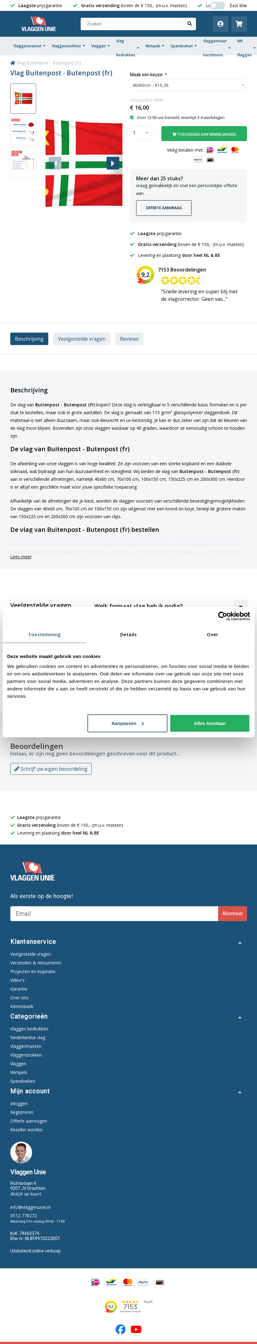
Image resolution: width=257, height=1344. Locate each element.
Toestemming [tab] (44, 634)
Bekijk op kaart (25, 1194)
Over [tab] (212, 634)
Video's (17, 980)
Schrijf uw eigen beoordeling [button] (51, 768)
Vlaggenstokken (68, 46)
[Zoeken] (138, 24)
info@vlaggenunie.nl (30, 1207)
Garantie (18, 989)
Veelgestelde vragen (82, 338)
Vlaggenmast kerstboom (217, 48)
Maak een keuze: (148, 75)
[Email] (115, 913)
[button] (113, 163)
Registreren (21, 1112)
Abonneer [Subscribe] (232, 913)
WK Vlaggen (246, 48)
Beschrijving (29, 338)
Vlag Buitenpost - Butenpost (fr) (49, 63)
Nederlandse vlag (27, 1037)
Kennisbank (21, 1006)
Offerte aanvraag (164, 208)
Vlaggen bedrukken (29, 1029)
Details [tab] (128, 634)
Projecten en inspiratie (32, 971)
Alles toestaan (210, 723)
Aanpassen (128, 723)
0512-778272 (23, 1216)
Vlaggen (100, 46)
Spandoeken (184, 46)
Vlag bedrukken (127, 48)
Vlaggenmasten (29, 46)
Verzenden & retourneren (35, 963)
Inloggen (19, 1103)
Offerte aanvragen (28, 1121)
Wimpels (154, 46)
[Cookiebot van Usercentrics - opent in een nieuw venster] (222, 616)
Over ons (19, 998)
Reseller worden (26, 1130)
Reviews (129, 338)
